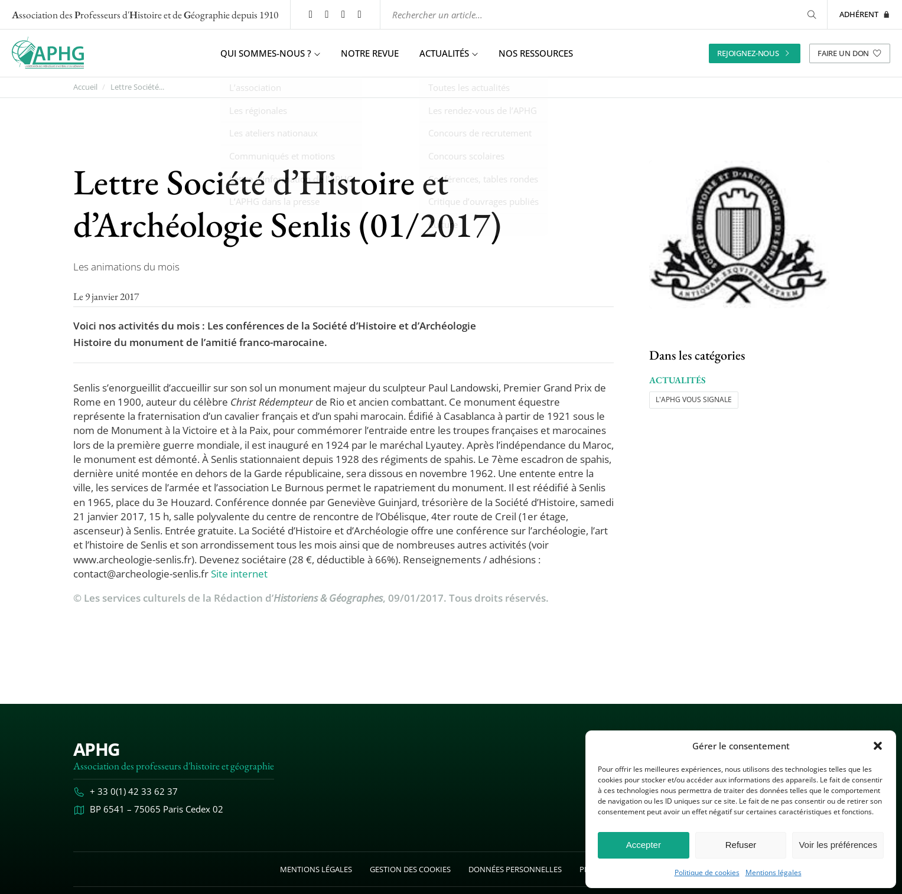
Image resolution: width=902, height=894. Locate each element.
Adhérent (864, 14)
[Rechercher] (809, 14)
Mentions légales (773, 872)
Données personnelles (515, 868)
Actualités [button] (448, 53)
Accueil (85, 87)
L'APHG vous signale (694, 399)
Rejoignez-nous (754, 52)
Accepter (643, 845)
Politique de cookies (707, 872)
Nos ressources (536, 53)
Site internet (239, 573)
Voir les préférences (838, 845)
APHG (96, 748)
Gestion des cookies (410, 868)
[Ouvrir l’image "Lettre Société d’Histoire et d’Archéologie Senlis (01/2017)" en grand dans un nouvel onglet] (739, 234)
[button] (878, 746)
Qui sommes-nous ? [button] (270, 53)
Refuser (741, 845)
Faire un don (850, 52)
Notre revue (370, 53)
